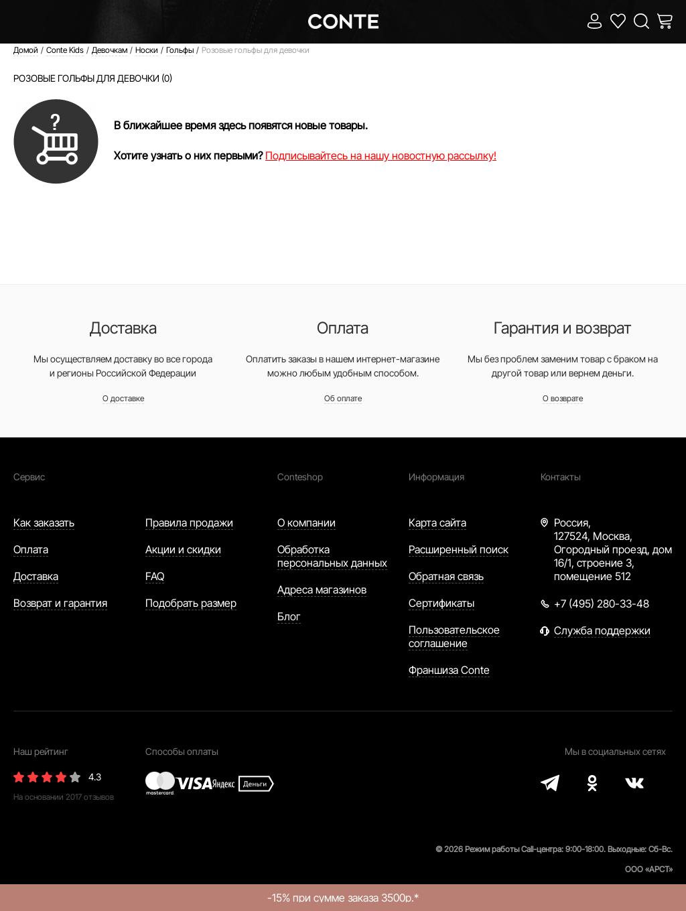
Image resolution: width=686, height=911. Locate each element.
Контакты (561, 476)
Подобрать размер (190, 603)
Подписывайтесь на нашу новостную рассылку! (380, 155)
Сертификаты (441, 603)
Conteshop (300, 476)
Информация (436, 476)
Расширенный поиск (458, 549)
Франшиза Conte (449, 670)
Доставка (35, 576)
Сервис (29, 476)
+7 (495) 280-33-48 (601, 603)
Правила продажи (189, 522)
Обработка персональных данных (332, 556)
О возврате (563, 398)
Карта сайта (437, 522)
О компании (306, 522)
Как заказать (43, 522)
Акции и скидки (183, 549)
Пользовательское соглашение (454, 636)
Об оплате (343, 398)
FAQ (154, 576)
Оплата (30, 549)
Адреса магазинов (321, 589)
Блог (289, 616)
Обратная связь (446, 576)
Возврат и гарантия (60, 603)
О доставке (123, 398)
